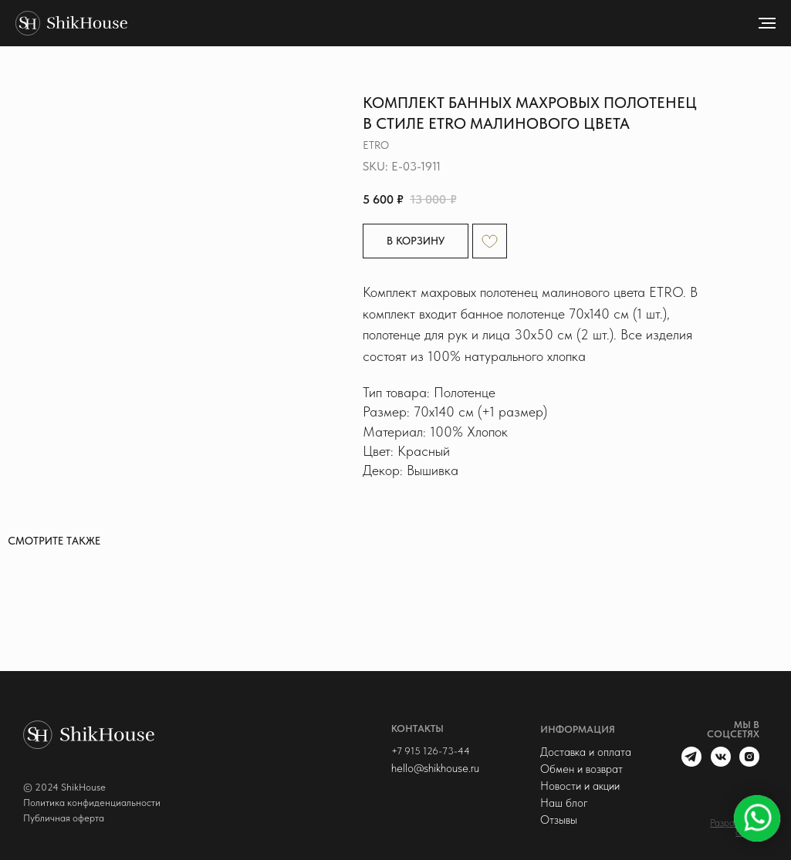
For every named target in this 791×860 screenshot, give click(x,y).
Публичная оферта (63, 818)
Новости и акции (580, 786)
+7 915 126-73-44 (430, 751)
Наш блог (564, 803)
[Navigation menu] (767, 23)
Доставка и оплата (585, 752)
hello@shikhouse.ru (435, 768)
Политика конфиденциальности (92, 802)
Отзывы (558, 820)
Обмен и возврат (581, 769)
